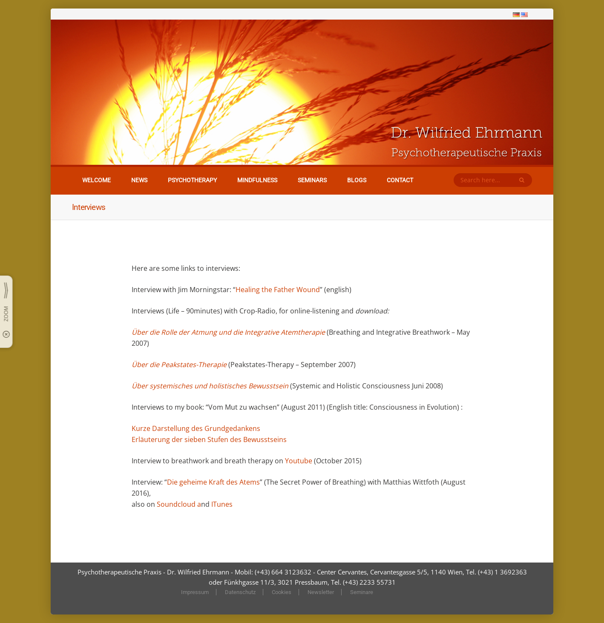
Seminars (312, 180)
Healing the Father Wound (278, 289)
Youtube (299, 460)
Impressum (195, 592)
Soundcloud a (179, 504)
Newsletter (321, 592)
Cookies (281, 592)
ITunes (222, 504)
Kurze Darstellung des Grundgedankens (196, 428)
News (139, 180)
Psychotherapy (192, 180)
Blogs (356, 180)
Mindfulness (257, 180)
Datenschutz (240, 592)
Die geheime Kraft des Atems (213, 482)
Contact (400, 180)
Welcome (96, 180)
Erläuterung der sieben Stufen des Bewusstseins (209, 439)
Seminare (361, 592)
